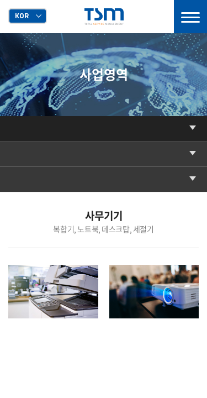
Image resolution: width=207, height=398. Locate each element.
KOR (22, 15)
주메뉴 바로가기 (0, 0)
